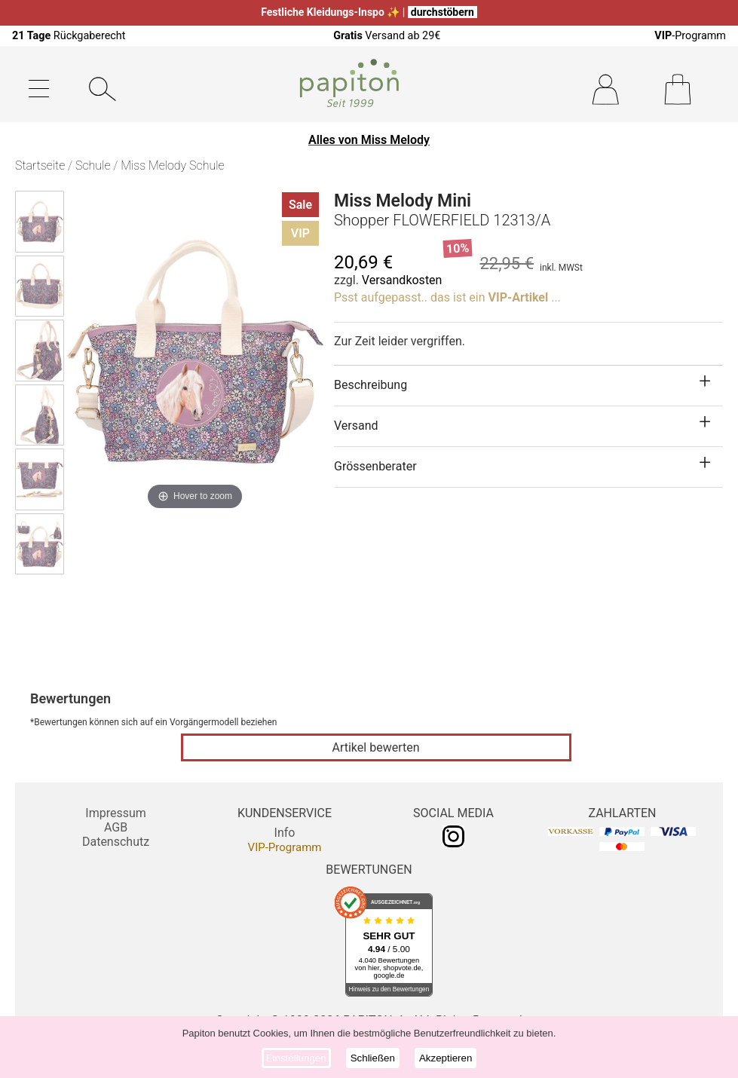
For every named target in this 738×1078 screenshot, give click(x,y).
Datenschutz (115, 842)
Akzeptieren (445, 1058)
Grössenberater (375, 466)
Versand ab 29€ (386, 35)
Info (285, 832)
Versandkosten (402, 280)
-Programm (690, 35)
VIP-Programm (285, 847)
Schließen (373, 1058)
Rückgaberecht (69, 35)
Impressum (115, 813)
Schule (92, 165)
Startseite (40, 165)
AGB (115, 827)
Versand (356, 425)
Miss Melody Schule (172, 165)
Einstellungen (296, 1058)
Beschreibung (370, 385)
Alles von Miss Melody (369, 140)
